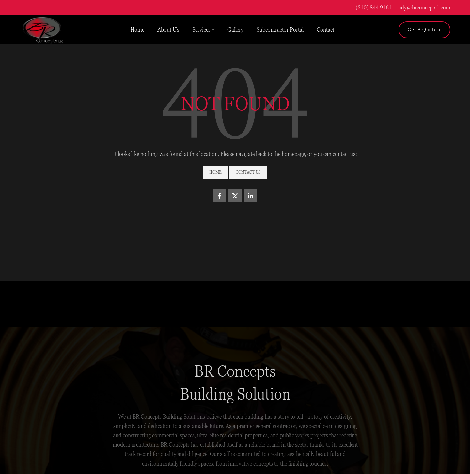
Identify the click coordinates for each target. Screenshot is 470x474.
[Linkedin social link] (250, 195)
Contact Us (248, 172)
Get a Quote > (424, 29)
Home (215, 172)
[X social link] (235, 195)
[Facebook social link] (219, 195)
